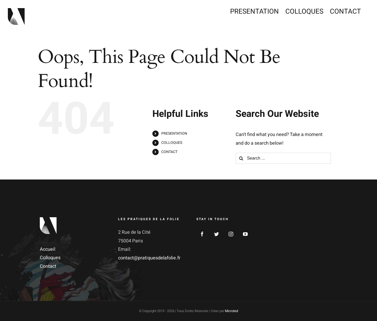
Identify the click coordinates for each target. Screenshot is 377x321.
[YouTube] (245, 234)
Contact (48, 266)
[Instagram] (231, 234)
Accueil (47, 249)
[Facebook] (202, 234)
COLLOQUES (171, 142)
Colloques (50, 257)
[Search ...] (283, 158)
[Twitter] (216, 234)
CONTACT (169, 152)
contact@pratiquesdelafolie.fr (149, 258)
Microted (231, 310)
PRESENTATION (174, 133)
